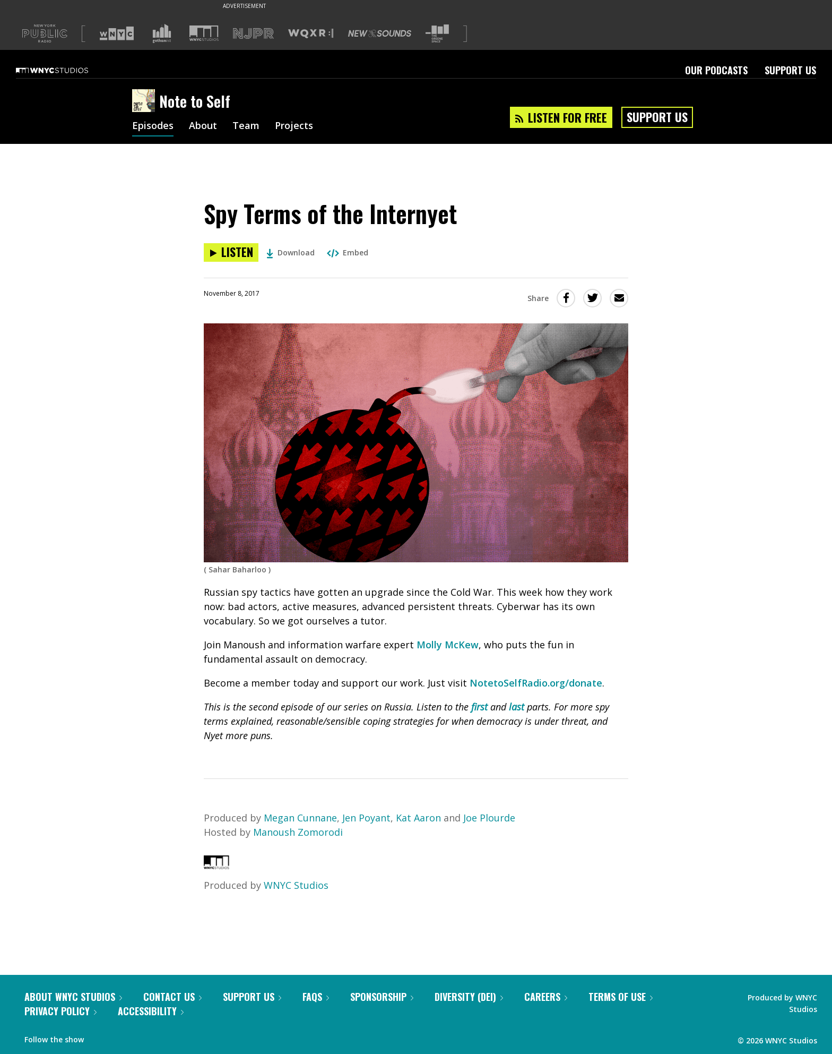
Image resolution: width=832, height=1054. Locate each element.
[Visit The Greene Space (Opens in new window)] (437, 33)
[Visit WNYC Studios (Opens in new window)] (204, 33)
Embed (347, 252)
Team (245, 126)
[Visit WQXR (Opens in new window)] (310, 34)
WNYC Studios (296, 885)
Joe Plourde (489, 817)
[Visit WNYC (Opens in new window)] (117, 33)
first (479, 706)
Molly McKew (448, 644)
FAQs (315, 997)
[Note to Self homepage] (145, 101)
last (516, 706)
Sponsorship (381, 997)
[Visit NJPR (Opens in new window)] (253, 33)
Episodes (153, 126)
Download (290, 252)
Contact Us (172, 997)
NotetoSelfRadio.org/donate (536, 682)
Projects (294, 126)
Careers (545, 997)
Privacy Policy (60, 1011)
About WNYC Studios (73, 997)
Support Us (790, 70)
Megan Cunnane (300, 817)
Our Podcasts (716, 70)
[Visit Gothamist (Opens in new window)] (162, 33)
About (203, 126)
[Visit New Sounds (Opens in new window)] (379, 33)
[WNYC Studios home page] (65, 70)
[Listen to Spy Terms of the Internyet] (231, 252)
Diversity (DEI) (469, 997)
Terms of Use (620, 997)
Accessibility (151, 1011)
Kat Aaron (420, 817)
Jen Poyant (366, 817)
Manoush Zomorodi (298, 832)
